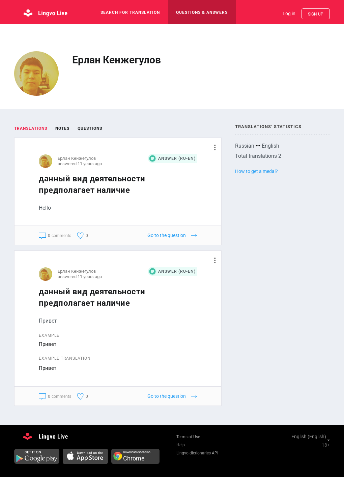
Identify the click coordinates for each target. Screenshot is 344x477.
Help (180, 445)
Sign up (315, 14)
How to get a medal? (256, 171)
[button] (212, 147)
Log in (289, 13)
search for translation (130, 12)
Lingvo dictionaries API (197, 453)
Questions (90, 128)
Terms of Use (188, 437)
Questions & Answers (202, 12)
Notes (62, 128)
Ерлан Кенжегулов (77, 158)
